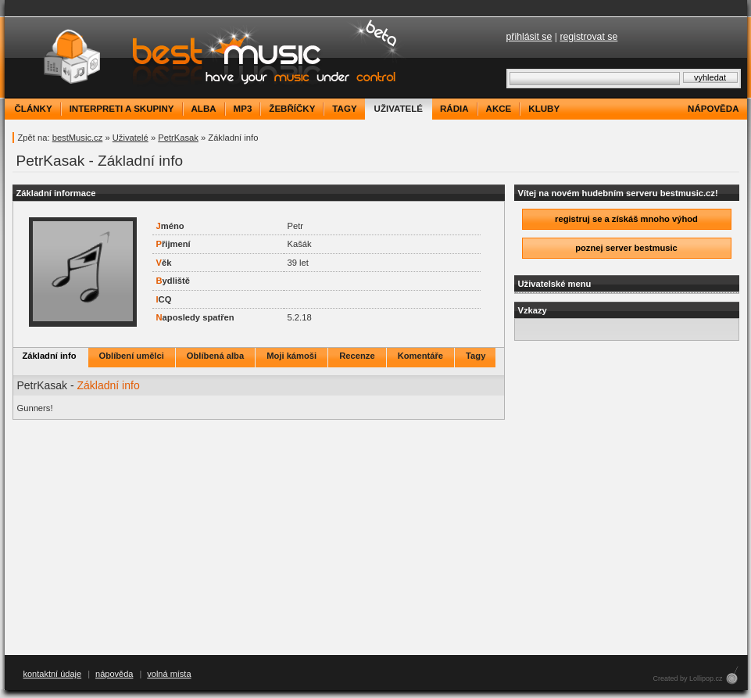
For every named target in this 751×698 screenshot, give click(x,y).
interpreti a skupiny (122, 108)
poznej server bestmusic (626, 247)
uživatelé (398, 108)
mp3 (243, 108)
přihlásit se (529, 36)
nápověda (713, 108)
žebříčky (292, 108)
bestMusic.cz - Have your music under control (207, 57)
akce (499, 108)
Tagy (475, 355)
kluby (544, 108)
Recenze (356, 355)
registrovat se (588, 36)
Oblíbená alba (215, 355)
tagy (344, 108)
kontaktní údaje (52, 673)
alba (203, 108)
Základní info (50, 355)
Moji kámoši (291, 355)
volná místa (169, 673)
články (33, 108)
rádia (454, 108)
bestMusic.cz (77, 137)
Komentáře (420, 355)
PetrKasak (178, 137)
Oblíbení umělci (131, 355)
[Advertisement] (375, 537)
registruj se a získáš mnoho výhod (626, 219)
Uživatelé (130, 137)
